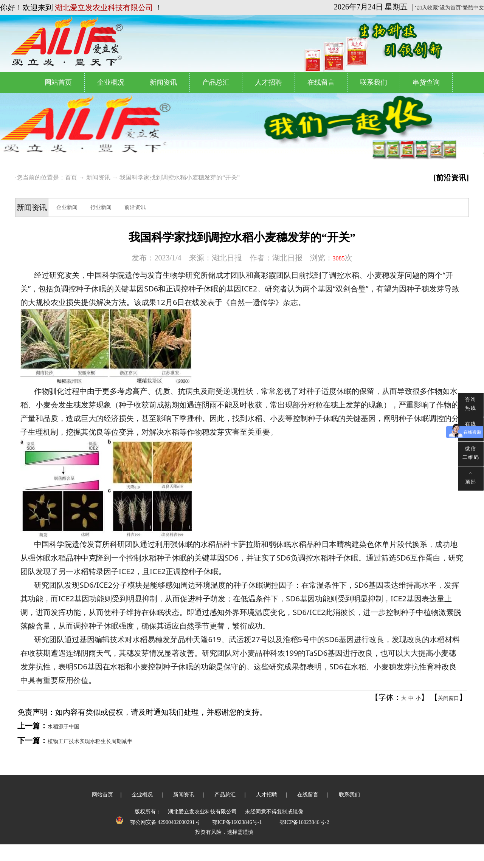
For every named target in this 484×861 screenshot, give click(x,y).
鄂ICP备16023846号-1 (237, 822)
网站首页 (58, 82)
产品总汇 (216, 82)
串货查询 (426, 82)
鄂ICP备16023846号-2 (304, 822)
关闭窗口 (448, 698)
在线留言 (321, 82)
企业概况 (110, 82)
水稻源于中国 (63, 726)
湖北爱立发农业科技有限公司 (202, 812)
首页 (71, 177)
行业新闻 (101, 207)
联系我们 (373, 82)
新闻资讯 (163, 82)
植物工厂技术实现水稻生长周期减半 (91, 741)
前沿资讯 (135, 207)
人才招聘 (268, 82)
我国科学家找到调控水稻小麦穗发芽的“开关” (179, 177)
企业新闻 (67, 207)
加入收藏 (427, 8)
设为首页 (450, 8)
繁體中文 (473, 8)
